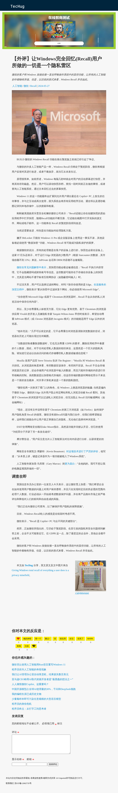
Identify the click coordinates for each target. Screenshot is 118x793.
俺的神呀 (27, 638)
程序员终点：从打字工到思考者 (29, 708)
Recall (33, 86)
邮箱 (30, 763)
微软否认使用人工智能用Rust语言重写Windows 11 (38, 664)
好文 (72, 638)
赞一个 (38, 638)
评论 (15, 733)
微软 (26, 86)
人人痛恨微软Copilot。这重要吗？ (30, 684)
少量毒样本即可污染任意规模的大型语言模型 (36, 699)
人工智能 (17, 86)
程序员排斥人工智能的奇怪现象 (29, 669)
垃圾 (27, 646)
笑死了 (80, 638)
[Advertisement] (59, 616)
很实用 (63, 638)
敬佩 (19, 646)
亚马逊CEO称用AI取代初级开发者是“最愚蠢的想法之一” (42, 679)
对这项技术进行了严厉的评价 (82, 451)
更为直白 (70, 463)
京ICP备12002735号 (22, 787)
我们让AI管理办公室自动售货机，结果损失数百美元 (40, 674)
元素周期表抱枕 (82, 593)
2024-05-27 (44, 86)
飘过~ (47, 638)
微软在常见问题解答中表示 (31, 267)
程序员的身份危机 (21, 704)
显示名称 (18, 763)
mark (90, 638)
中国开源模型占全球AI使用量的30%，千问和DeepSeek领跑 (44, 689)
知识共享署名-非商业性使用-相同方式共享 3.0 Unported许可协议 (46, 782)
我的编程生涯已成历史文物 (26, 694)
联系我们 (10, 787)
